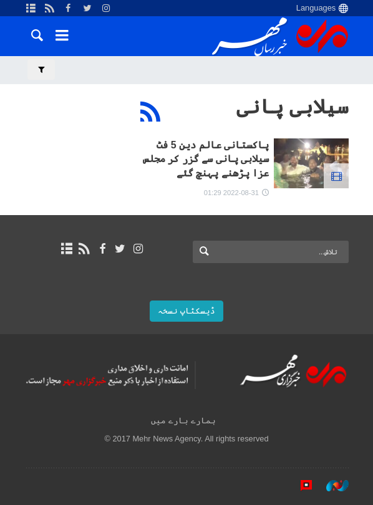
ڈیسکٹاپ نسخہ (186, 310)
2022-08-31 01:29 (231, 192)
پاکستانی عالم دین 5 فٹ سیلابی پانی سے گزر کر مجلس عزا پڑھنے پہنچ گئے (206, 159)
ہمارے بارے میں (183, 420)
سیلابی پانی (292, 106)
